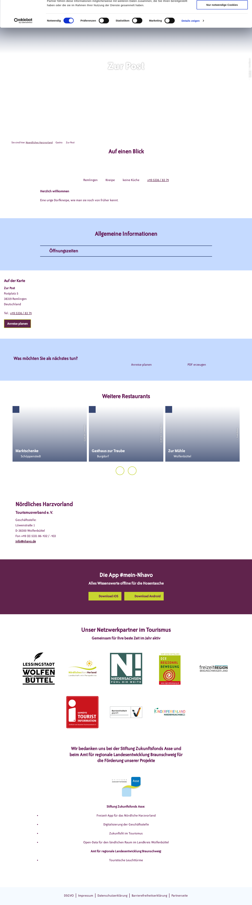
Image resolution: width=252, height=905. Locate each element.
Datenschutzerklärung (112, 895)
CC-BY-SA (249, 73)
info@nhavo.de (25, 541)
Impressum (85, 895)
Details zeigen (190, 45)
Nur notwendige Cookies (222, 29)
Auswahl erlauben (222, 19)
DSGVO (69, 895)
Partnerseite (179, 895)
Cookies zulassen (222, 8)
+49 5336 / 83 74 (158, 180)
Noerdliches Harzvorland (39, 142)
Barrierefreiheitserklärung (149, 895)
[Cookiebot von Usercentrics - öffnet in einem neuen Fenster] (23, 45)
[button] (17, 323)
